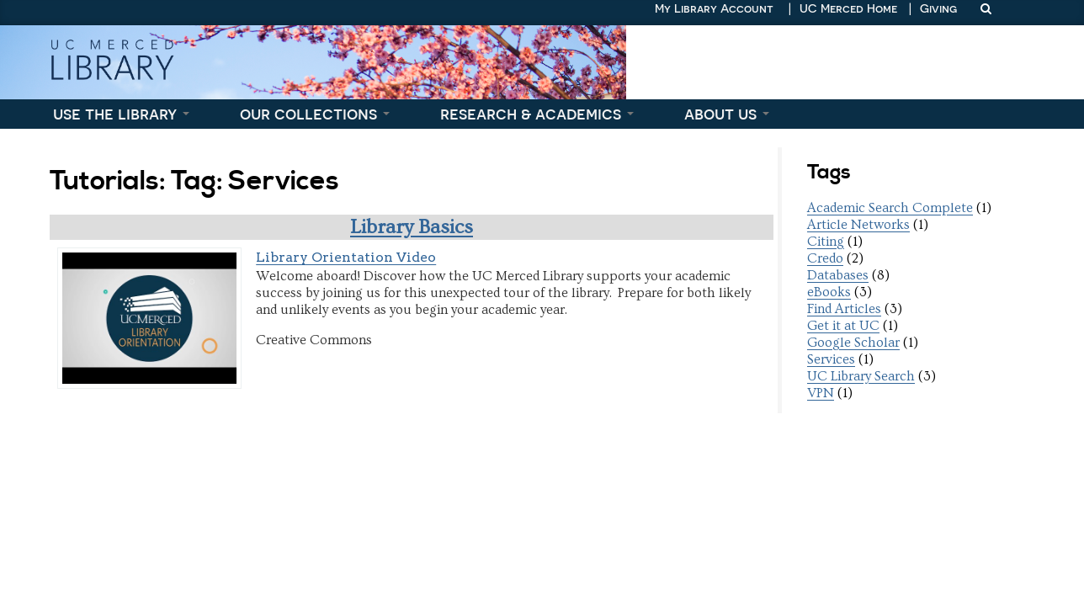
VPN (820, 393)
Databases (838, 275)
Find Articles (844, 308)
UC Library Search (861, 376)
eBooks (829, 292)
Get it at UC (843, 325)
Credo (825, 258)
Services (831, 359)
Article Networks (858, 224)
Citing (825, 241)
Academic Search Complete (890, 207)
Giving (938, 8)
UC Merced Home (848, 8)
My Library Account (714, 8)
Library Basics (411, 226)
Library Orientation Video (346, 257)
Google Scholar (853, 342)
